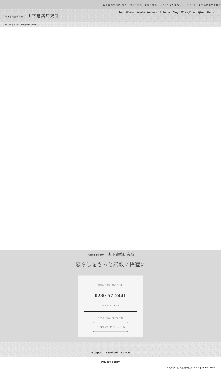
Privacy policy (110, 361)
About (210, 12)
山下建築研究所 (43, 15)
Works (130, 12)
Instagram (96, 352)
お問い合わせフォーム (110, 326)
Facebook (112, 352)
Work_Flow (188, 12)
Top (121, 12)
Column (165, 12)
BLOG (16, 24)
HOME (8, 24)
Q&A (201, 12)
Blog (176, 12)
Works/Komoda (147, 12)
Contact (126, 352)
